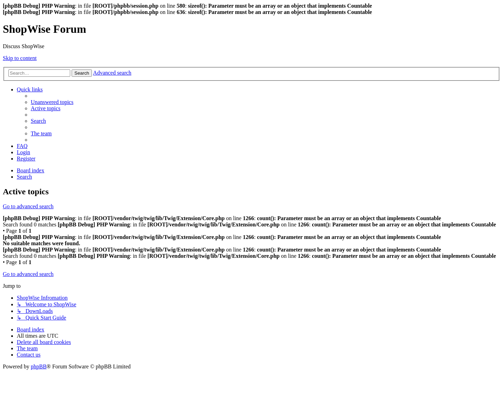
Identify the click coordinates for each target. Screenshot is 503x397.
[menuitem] (52, 102)
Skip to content (20, 58)
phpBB (38, 366)
